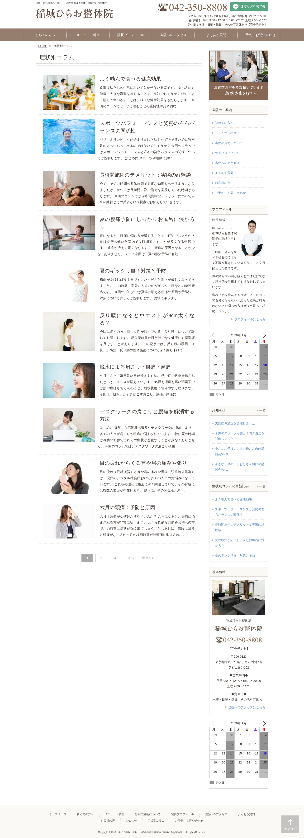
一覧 (262, 410)
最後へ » (148, 558)
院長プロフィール (227, 153)
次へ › (132, 558)
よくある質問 (224, 173)
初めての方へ (224, 123)
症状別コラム (156, 820)
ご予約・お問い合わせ (230, 193)
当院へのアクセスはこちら (246, 707)
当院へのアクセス (227, 163)
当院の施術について (229, 143)
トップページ (57, 814)
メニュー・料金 (226, 133)
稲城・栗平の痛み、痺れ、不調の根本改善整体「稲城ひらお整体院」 (148, 832)
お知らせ (131, 820)
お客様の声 (222, 183)
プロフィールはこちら (249, 319)
